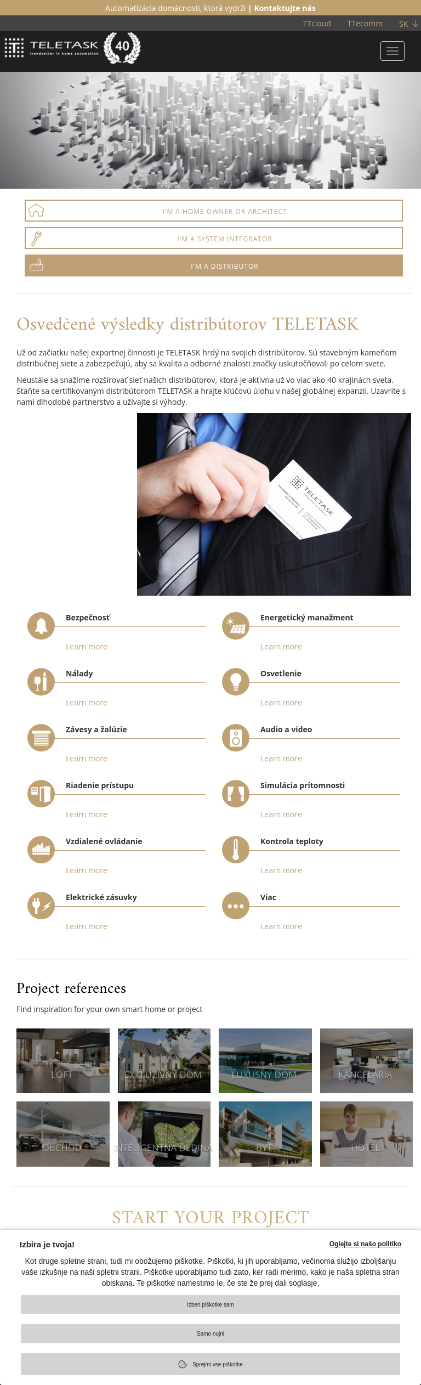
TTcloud (317, 23)
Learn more (86, 646)
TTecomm (365, 23)
